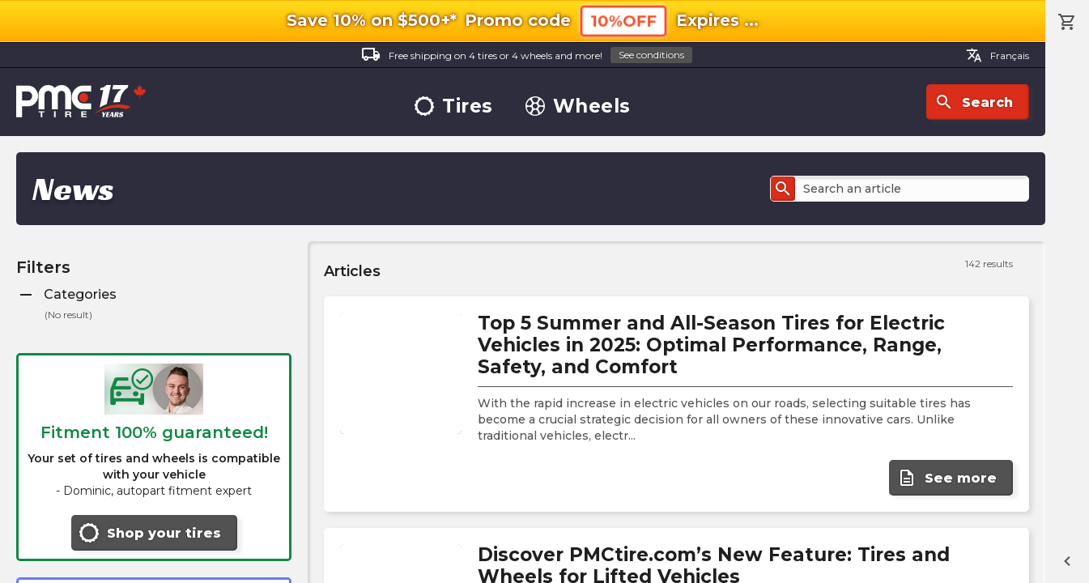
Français (997, 55)
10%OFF (623, 20)
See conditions (651, 55)
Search (973, 102)
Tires (454, 106)
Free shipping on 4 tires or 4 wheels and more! (526, 55)
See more (947, 477)
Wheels (578, 106)
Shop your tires (150, 533)
